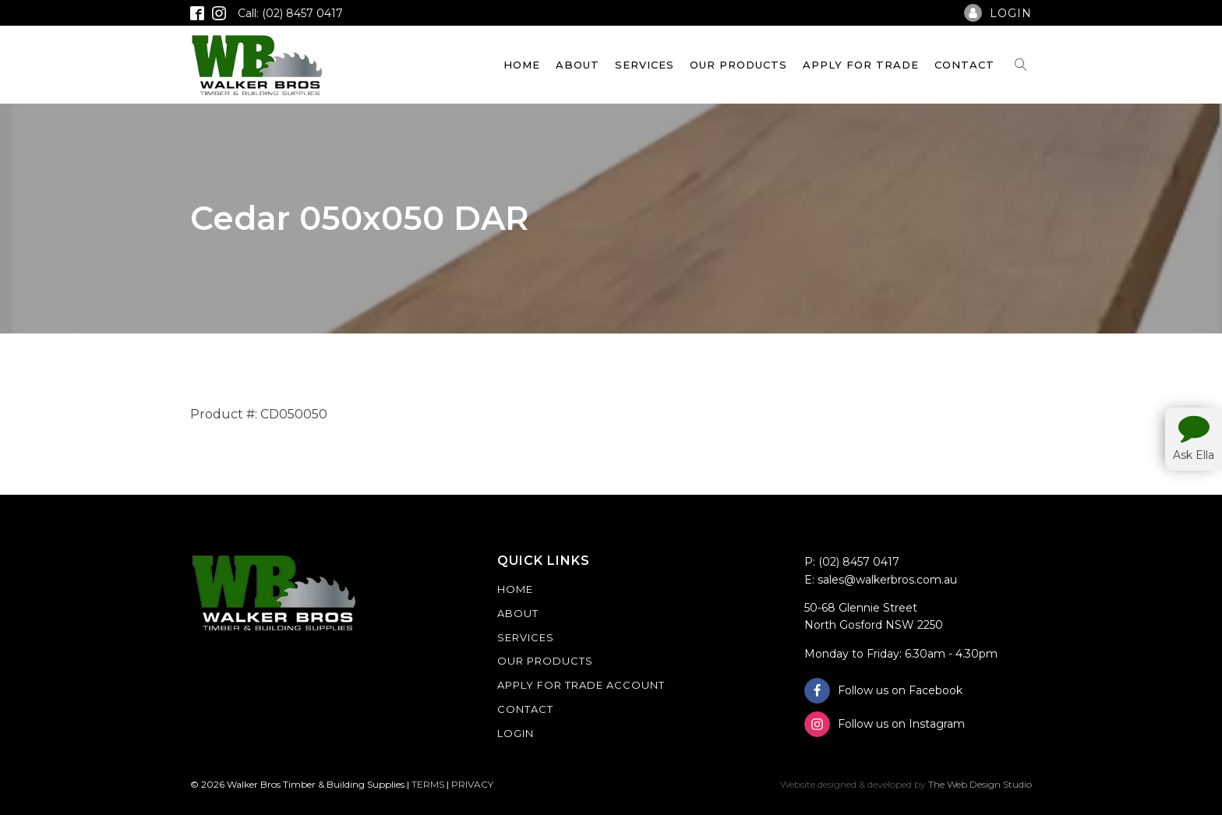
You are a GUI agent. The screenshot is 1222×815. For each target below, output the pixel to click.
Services (644, 64)
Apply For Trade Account (581, 685)
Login (515, 733)
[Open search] (1021, 65)
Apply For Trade (861, 64)
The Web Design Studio (980, 784)
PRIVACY (472, 784)
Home (521, 64)
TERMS (427, 784)
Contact (964, 64)
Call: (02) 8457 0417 (290, 13)
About (577, 64)
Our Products (738, 64)
